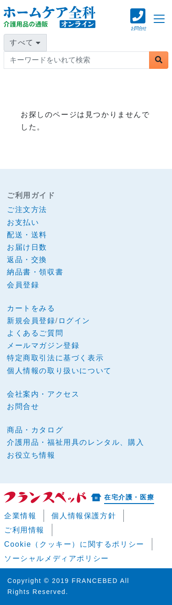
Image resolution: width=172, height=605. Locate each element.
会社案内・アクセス (43, 394)
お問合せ (23, 406)
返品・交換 (27, 259)
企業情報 (20, 516)
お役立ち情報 (31, 455)
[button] (138, 24)
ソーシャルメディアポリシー (56, 558)
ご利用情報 (24, 530)
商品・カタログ (35, 430)
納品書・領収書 (35, 272)
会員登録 (23, 285)
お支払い (23, 222)
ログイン (74, 321)
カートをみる (31, 308)
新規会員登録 (31, 321)
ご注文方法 (27, 209)
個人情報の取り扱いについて (59, 371)
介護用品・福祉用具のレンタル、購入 (75, 442)
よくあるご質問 (35, 333)
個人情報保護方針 (83, 516)
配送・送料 (27, 235)
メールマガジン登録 (43, 345)
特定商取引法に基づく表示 (55, 358)
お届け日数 (27, 247)
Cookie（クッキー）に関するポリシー (74, 544)
